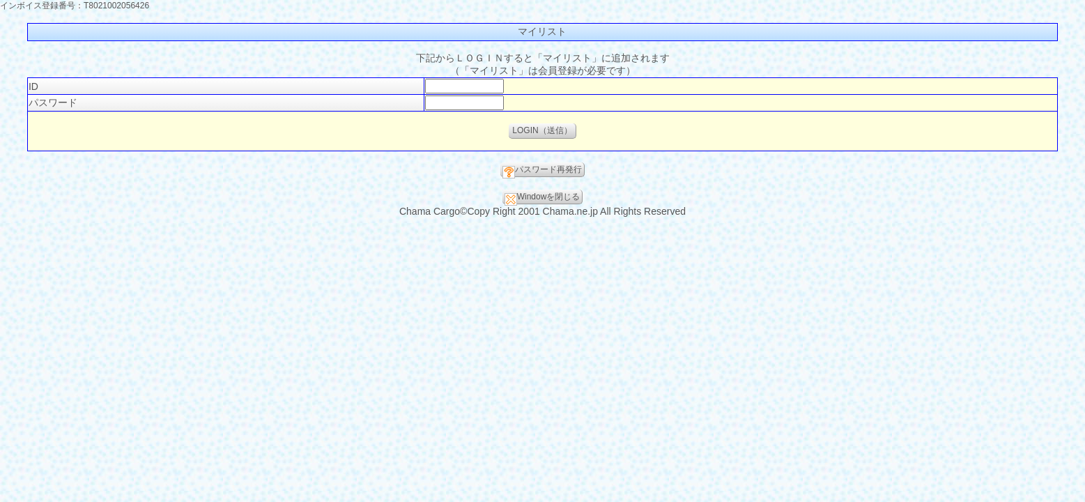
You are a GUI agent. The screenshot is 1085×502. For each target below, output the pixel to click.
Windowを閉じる (542, 198)
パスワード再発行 (542, 171)
